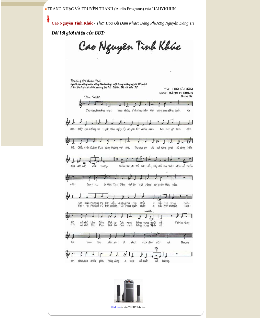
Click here (116, 307)
